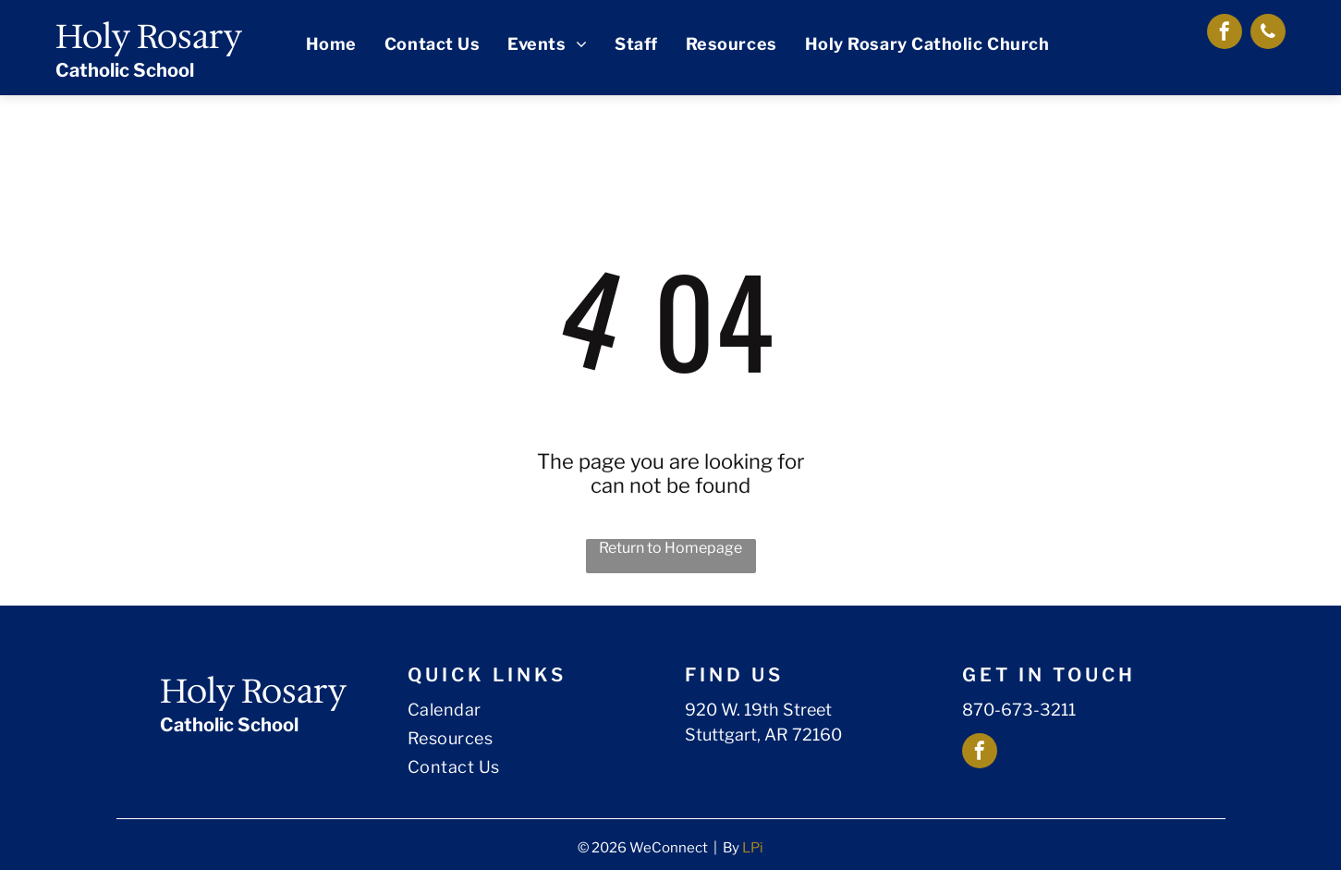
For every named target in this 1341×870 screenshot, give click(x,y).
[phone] (1268, 34)
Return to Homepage (670, 548)
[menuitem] (331, 44)
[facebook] (1224, 34)
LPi (752, 847)
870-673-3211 (1019, 709)
